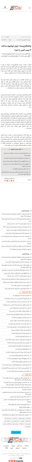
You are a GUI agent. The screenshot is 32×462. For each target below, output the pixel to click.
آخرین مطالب (25, 292)
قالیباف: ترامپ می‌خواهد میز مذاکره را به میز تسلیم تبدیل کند (15, 246)
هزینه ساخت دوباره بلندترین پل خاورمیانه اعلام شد (18, 352)
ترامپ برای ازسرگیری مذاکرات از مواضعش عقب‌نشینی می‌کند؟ (16, 279)
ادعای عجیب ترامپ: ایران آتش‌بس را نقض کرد (19, 324)
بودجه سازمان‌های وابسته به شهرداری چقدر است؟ (18, 327)
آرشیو (11, 448)
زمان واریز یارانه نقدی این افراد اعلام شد (21, 333)
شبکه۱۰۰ (27, 446)
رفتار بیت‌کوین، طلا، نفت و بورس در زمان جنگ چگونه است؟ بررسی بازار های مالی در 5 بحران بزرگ (17, 379)
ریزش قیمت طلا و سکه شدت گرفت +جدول (20, 321)
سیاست (22, 37)
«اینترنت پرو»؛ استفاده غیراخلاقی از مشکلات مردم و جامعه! (16, 282)
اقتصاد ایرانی (7, 421)
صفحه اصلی (27, 37)
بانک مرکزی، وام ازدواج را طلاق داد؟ (20, 169)
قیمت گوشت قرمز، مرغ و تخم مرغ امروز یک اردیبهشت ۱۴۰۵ (16, 227)
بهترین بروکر (27, 424)
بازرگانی (26, 375)
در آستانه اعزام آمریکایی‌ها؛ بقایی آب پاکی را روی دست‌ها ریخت (16, 270)
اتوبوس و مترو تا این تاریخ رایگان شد (21, 295)
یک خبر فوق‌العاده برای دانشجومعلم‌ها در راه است (18, 358)
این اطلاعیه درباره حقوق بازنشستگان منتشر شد (19, 346)
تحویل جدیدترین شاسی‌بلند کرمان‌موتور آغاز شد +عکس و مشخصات (17, 401)
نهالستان (22, 421)
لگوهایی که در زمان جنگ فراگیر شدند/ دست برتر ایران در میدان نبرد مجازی (16, 165)
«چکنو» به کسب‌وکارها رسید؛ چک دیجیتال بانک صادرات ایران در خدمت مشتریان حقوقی (16, 411)
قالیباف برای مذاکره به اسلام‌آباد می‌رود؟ (20, 330)
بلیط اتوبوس (27, 426)
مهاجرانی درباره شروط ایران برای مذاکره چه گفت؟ (18, 343)
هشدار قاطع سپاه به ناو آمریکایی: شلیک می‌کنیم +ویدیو (15, 161)
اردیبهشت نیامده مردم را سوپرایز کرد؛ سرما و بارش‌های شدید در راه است (16, 237)
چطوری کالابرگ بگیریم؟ (24, 407)
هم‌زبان (13, 446)
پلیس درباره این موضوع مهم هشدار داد (21, 317)
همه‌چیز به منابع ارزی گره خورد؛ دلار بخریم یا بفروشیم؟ (16, 158)
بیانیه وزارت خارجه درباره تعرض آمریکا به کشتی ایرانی (17, 233)
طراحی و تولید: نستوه (16, 458)
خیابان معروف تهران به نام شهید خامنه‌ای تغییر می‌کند (17, 289)
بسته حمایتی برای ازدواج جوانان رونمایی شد (19, 355)
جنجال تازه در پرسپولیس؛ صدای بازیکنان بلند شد (18, 371)
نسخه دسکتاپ (16, 432)
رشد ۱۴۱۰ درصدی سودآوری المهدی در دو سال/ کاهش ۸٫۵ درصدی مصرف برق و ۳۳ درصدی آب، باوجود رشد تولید (17, 384)
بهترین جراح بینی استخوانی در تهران (10, 424)
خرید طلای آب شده (15, 421)
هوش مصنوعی (21, 418)
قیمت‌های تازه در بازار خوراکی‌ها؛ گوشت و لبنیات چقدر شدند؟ (16, 365)
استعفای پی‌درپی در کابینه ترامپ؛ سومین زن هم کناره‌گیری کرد (16, 368)
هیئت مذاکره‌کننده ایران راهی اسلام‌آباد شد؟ (20, 249)
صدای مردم (6, 446)
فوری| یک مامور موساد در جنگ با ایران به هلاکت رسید (17, 340)
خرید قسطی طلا (8, 418)
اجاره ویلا (15, 418)
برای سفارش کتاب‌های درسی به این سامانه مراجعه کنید (17, 298)
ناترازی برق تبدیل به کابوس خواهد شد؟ (20, 285)
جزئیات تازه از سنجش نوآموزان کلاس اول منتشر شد (18, 314)
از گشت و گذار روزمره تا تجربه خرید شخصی (20, 397)
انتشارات (18, 448)
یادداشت (24, 448)
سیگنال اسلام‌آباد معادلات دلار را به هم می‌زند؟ (19, 311)
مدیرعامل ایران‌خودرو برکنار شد (22, 336)
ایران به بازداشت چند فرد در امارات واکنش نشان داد (18, 302)
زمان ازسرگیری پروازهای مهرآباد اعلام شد (20, 362)
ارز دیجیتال (22, 424)
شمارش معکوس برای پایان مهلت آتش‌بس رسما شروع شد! (16, 305)
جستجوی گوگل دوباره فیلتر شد (22, 349)
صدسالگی (19, 446)
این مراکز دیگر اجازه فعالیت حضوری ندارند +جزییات (18, 230)
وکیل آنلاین (28, 418)
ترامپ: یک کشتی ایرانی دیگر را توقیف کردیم (20, 308)
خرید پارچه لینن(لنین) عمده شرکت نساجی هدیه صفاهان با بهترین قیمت (16, 393)
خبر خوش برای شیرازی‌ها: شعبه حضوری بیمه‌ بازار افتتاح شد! (16, 415)
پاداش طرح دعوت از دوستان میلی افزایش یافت (19, 404)
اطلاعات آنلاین (16, 8)
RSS (7, 448)
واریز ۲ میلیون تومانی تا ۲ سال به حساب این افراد (18, 224)
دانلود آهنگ (28, 421)
